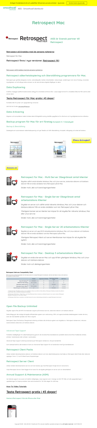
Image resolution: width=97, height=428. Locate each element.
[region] (48, 3)
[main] (48, 22)
